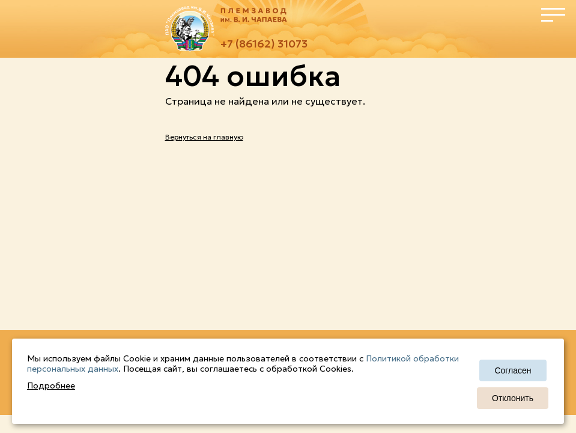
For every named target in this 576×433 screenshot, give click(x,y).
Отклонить (512, 398)
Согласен (512, 370)
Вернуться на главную (204, 136)
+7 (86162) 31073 (264, 44)
